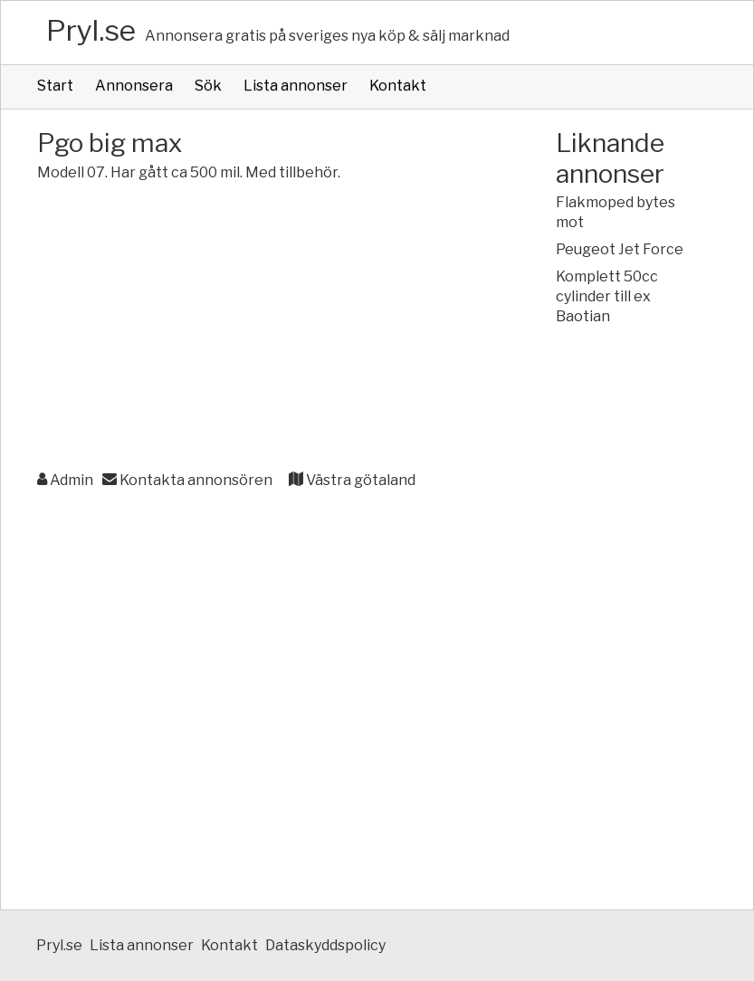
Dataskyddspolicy (325, 945)
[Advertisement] (260, 327)
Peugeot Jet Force (619, 249)
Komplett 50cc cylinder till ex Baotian (607, 296)
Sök (208, 85)
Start (55, 85)
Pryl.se (91, 30)
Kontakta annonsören (187, 480)
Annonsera (134, 85)
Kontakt (397, 85)
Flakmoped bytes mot (615, 212)
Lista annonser (295, 85)
